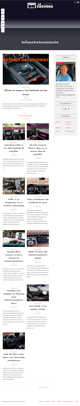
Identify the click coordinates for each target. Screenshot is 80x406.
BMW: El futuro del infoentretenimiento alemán (38, 255)
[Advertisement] (40, 22)
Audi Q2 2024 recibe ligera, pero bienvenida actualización (14, 357)
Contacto (59, 401)
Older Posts (43, 387)
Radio (58, 131)
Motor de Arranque (69, 122)
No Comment (25, 118)
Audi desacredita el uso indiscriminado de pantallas (14, 148)
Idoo (24, 401)
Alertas (58, 121)
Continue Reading (26, 115)
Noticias (26, 87)
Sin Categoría (70, 131)
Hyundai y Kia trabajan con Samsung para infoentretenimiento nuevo (13, 297)
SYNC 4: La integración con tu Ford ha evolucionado (14, 202)
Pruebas (68, 127)
